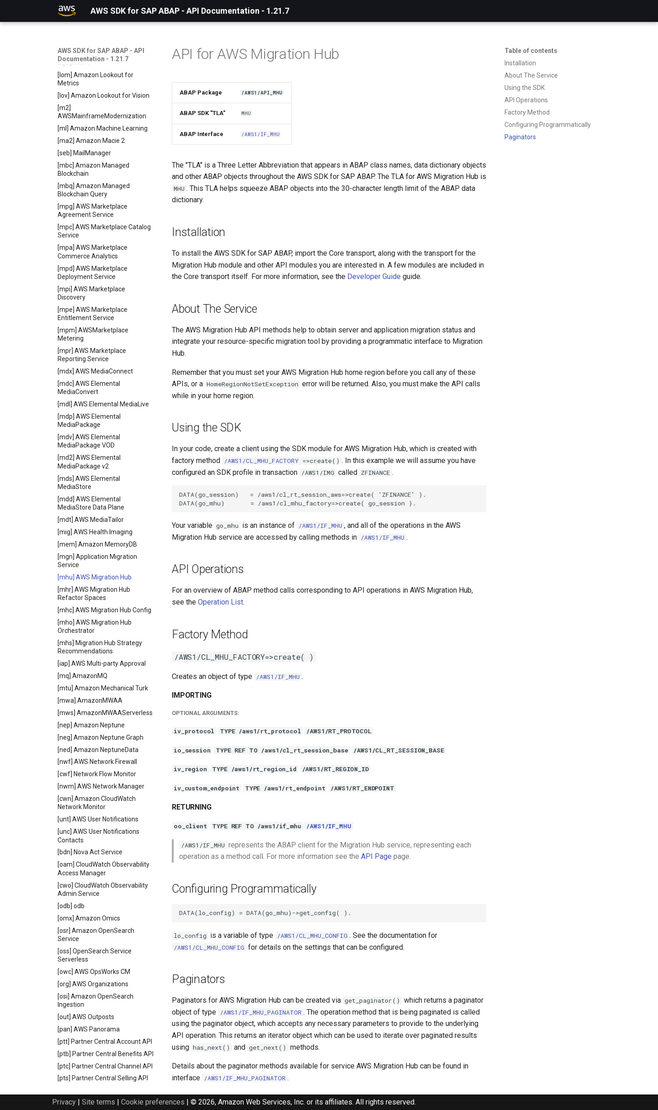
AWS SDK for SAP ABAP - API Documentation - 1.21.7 (101, 55)
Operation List (220, 602)
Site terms (98, 1102)
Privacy (64, 1102)
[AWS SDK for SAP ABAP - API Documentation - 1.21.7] (67, 11)
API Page (376, 856)
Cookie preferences (153, 1102)
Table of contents (530, 50)
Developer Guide (374, 276)
